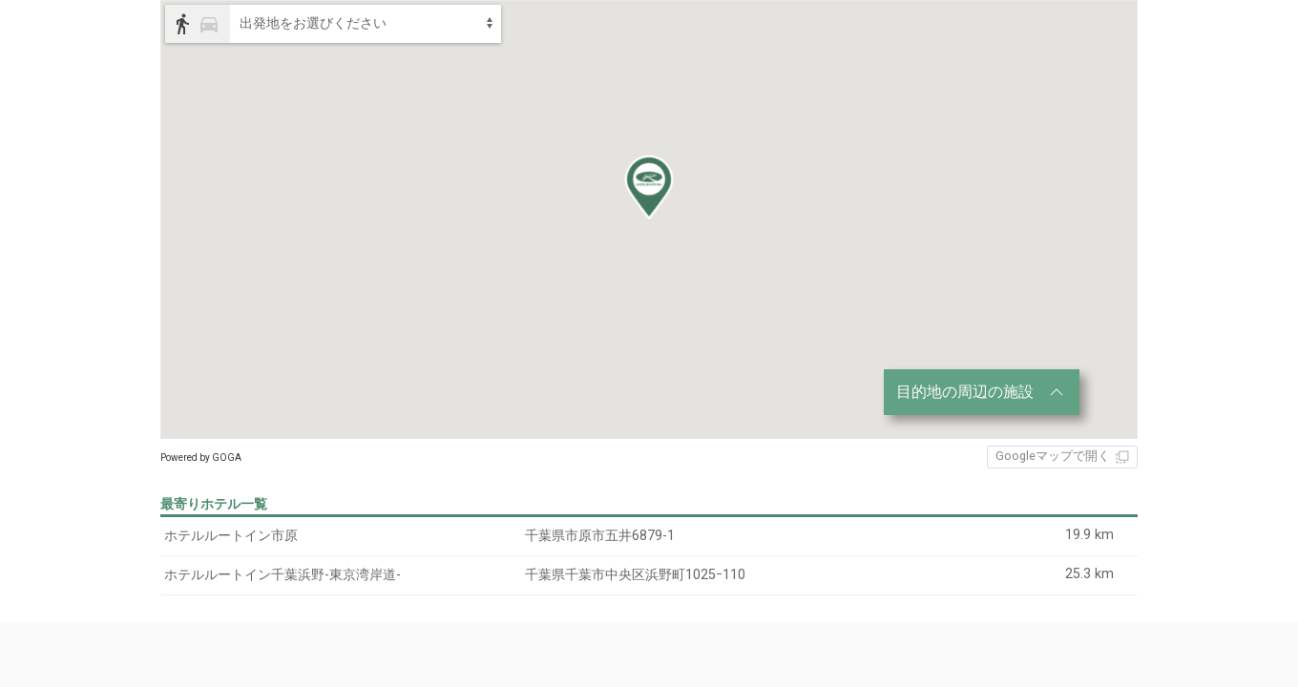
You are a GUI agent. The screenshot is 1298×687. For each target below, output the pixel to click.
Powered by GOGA (200, 457)
